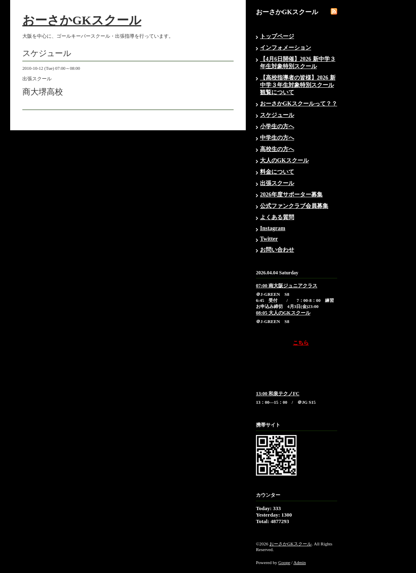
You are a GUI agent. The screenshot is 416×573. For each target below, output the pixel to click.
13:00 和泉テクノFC (277, 393)
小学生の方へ (277, 126)
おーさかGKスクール (81, 20)
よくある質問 (277, 217)
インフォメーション (285, 48)
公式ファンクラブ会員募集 (294, 206)
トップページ (277, 36)
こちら (301, 343)
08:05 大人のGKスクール (283, 313)
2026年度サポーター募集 (291, 195)
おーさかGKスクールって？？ (298, 104)
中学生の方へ (277, 138)
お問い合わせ (277, 250)
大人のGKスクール (284, 160)
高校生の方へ (277, 149)
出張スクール (277, 183)
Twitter (269, 239)
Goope (284, 562)
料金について (277, 172)
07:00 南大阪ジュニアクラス (286, 286)
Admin (299, 562)
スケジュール (277, 115)
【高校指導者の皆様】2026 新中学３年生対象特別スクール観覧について (298, 85)
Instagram (272, 228)
